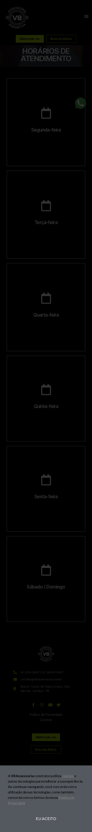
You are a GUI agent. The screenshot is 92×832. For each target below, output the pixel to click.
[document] (46, 416)
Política (64, 797)
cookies (68, 776)
